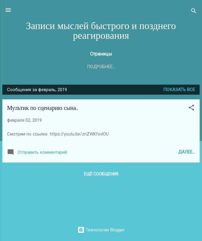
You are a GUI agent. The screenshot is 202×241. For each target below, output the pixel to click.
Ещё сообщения (101, 175)
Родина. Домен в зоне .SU (148, 66)
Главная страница (47, 66)
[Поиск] (193, 12)
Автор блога (93, 66)
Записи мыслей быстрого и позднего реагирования (101, 30)
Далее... (186, 153)
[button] (191, 109)
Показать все (179, 90)
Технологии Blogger (101, 229)
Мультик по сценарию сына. (42, 109)
